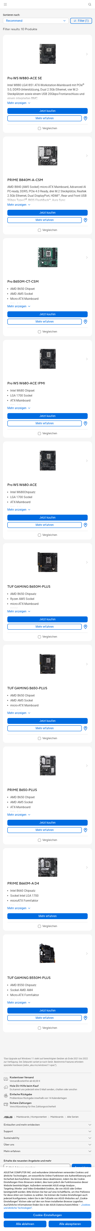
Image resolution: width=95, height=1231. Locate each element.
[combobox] (36, 21)
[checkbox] (47, 128)
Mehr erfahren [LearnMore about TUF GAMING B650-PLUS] (45, 728)
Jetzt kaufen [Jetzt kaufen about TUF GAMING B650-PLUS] (47, 721)
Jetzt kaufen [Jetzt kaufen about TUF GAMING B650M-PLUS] (47, 619)
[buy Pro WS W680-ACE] (22, 484)
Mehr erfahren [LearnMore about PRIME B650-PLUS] (45, 830)
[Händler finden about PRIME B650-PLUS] (85, 830)
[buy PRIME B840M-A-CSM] (25, 180)
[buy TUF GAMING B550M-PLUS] (29, 977)
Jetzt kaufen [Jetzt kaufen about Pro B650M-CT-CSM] (47, 314)
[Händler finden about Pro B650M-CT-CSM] (85, 322)
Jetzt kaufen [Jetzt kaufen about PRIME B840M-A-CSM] (47, 212)
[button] (5, 4)
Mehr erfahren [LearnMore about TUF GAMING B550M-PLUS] (45, 1018)
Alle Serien (72, 1116)
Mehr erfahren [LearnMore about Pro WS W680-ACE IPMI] (45, 423)
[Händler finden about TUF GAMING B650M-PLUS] (85, 627)
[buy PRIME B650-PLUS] (22, 790)
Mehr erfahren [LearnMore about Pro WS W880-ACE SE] (45, 118)
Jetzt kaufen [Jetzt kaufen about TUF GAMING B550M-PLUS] (47, 1010)
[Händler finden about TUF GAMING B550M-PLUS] (85, 1018)
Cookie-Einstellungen (47, 1215)
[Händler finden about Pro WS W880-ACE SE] (85, 118)
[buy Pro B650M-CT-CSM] (23, 281)
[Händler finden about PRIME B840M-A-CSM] (85, 220)
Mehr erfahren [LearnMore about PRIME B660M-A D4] (48, 916)
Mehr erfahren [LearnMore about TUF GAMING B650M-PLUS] (45, 626)
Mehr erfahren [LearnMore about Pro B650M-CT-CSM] (45, 321)
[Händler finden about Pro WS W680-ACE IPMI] (85, 423)
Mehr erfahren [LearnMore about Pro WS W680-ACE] (45, 525)
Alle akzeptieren (70, 1224)
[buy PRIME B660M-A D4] (23, 883)
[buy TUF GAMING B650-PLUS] (27, 688)
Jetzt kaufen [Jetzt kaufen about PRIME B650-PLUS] (47, 822)
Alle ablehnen (25, 1224)
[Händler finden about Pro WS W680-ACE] (85, 525)
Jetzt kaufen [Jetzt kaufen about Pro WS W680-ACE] (47, 517)
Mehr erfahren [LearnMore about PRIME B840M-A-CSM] (45, 220)
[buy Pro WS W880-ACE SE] (24, 78)
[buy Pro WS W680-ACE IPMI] (26, 383)
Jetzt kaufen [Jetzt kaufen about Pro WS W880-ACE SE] (47, 111)
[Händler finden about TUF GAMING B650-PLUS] (85, 728)
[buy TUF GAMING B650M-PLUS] (28, 586)
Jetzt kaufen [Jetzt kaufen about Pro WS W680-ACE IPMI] (47, 416)
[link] (47, 4)
